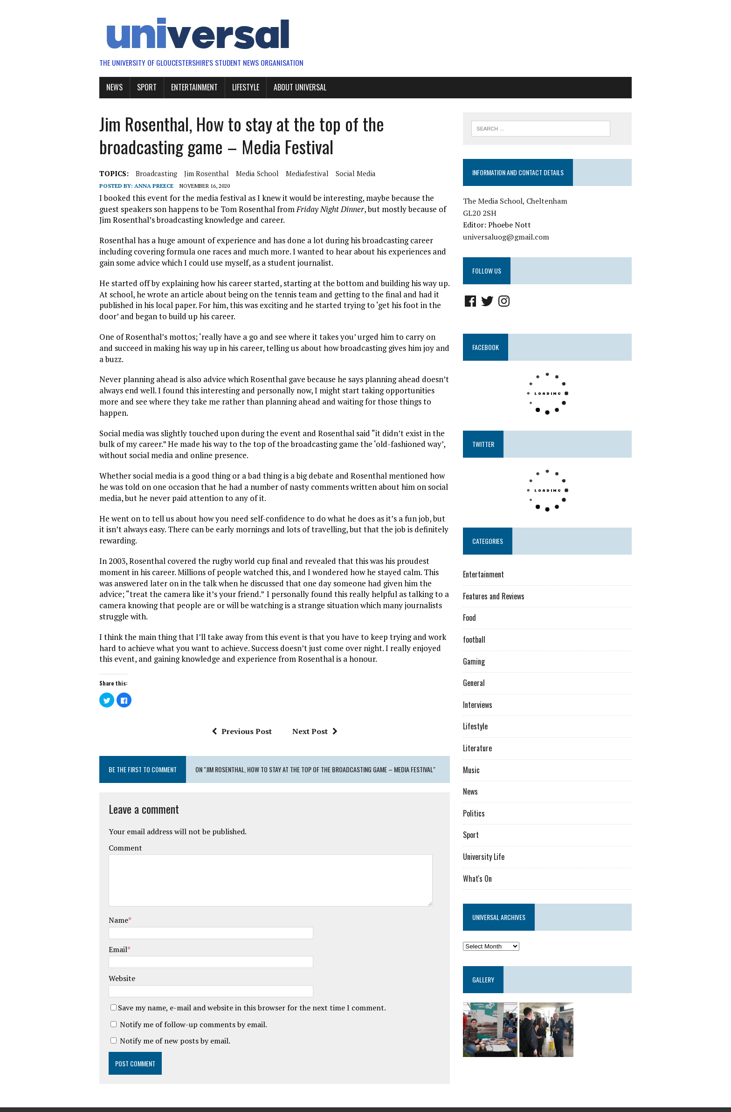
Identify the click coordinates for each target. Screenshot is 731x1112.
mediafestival (298, 173)
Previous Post (238, 708)
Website (113, 956)
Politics (477, 813)
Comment (116, 825)
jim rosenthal (197, 173)
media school (248, 173)
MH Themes (200, 1102)
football (477, 639)
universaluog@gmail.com (509, 237)
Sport (138, 87)
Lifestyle (236, 87)
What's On (480, 878)
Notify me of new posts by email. (166, 1018)
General (477, 683)
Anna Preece (145, 185)
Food (472, 618)
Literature (480, 748)
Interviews (481, 705)
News (105, 87)
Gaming (477, 661)
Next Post (311, 708)
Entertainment (185, 87)
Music (474, 770)
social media (347, 173)
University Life (487, 857)
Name (109, 897)
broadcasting (147, 173)
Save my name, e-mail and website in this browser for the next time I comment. (243, 985)
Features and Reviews (497, 596)
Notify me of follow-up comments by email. (184, 1002)
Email (109, 927)
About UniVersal (291, 87)
